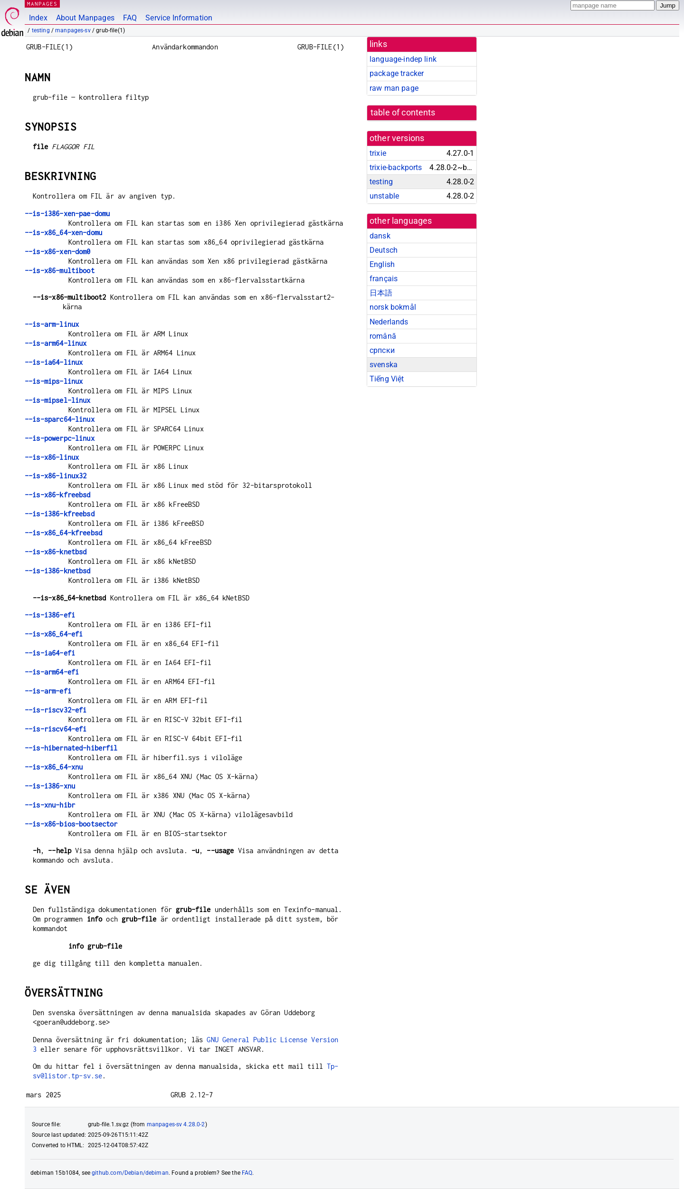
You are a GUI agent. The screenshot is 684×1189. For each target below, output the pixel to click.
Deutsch (384, 250)
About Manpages (85, 17)
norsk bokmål (393, 307)
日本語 (381, 292)
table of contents (403, 112)
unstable (384, 195)
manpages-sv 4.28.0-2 (176, 1124)
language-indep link (403, 59)
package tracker (397, 73)
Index (38, 17)
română (383, 336)
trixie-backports (396, 167)
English (382, 264)
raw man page (394, 88)
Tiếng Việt (387, 378)
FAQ (130, 17)
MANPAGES (42, 3)
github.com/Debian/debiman (130, 1173)
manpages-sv (73, 30)
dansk (380, 235)
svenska (384, 364)
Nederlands (389, 321)
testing (41, 30)
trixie (378, 153)
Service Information (178, 17)
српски (382, 350)
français (384, 278)
